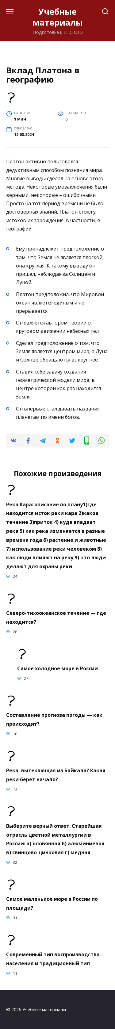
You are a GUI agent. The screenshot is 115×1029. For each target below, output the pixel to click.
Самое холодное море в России (57, 668)
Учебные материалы (58, 17)
